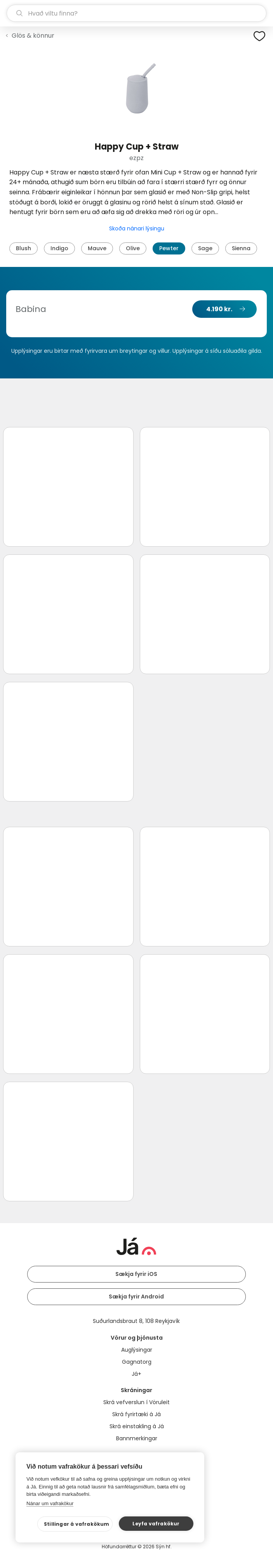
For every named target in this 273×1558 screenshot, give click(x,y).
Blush (23, 248)
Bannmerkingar (136, 1438)
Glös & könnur (33, 35)
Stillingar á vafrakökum (77, 1524)
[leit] (136, 13)
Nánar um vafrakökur (49, 1503)
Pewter (169, 248)
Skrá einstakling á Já (137, 1426)
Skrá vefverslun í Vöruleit (136, 1402)
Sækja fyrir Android (136, 1296)
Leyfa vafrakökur (155, 1523)
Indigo (59, 248)
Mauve (97, 248)
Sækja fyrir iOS (136, 1274)
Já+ (136, 1374)
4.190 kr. (219, 309)
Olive (133, 248)
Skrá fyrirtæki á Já (136, 1414)
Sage (205, 248)
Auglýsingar (136, 1350)
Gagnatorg (136, 1362)
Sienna (241, 248)
